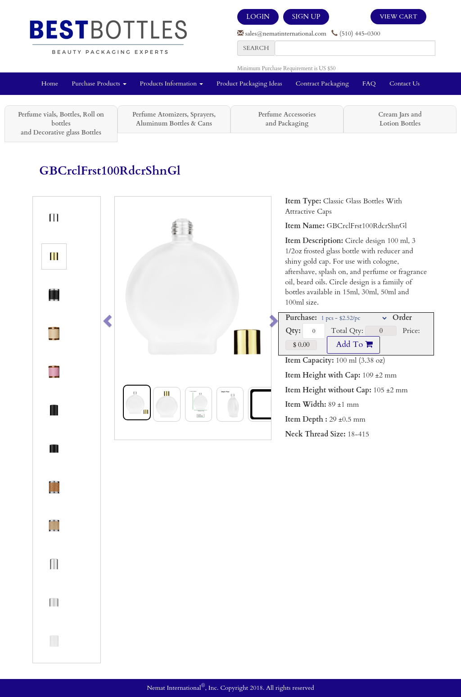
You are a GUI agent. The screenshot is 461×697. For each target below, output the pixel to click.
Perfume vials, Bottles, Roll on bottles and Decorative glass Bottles (61, 123)
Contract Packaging (322, 83)
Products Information (171, 83)
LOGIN (258, 16)
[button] (123, 318)
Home (49, 83)
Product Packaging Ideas (249, 83)
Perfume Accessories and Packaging (287, 119)
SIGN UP (306, 16)
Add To (353, 344)
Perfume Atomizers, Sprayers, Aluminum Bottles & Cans (174, 119)
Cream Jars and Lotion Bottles (399, 119)
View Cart (398, 16)
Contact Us (404, 83)
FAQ (369, 83)
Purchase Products (99, 83)
